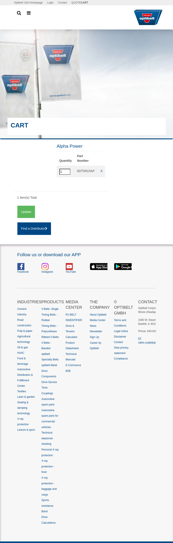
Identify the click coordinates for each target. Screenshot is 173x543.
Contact (62, 2)
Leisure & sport (26, 429)
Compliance (121, 358)
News (93, 325)
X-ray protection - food (48, 466)
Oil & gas (22, 347)
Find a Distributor (34, 228)
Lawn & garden (26, 396)
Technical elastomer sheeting (47, 438)
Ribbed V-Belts (50, 337)
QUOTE (79, 2)
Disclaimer (120, 336)
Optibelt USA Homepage (28, 2)
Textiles (21, 391)
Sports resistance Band (47, 506)
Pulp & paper (25, 330)
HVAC (20, 352)
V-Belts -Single (50, 309)
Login (50, 2)
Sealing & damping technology (23, 408)
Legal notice (121, 331)
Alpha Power (70, 146)
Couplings (47, 393)
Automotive (23, 369)
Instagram (47, 271)
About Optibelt (98, 314)
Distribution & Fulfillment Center (25, 380)
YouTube (71, 271)
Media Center (98, 320)
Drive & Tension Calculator (72, 331)
